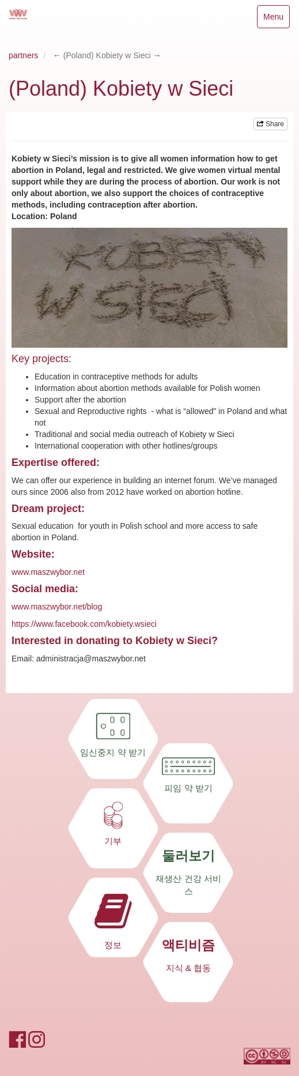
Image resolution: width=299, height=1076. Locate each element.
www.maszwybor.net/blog (57, 606)
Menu (273, 19)
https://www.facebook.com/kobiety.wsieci (84, 624)
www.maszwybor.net (48, 572)
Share (270, 124)
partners (23, 55)
